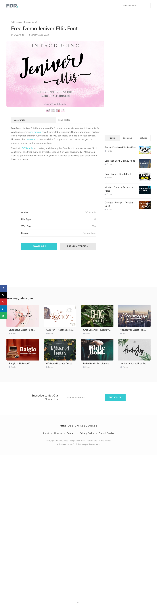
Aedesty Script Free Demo (135, 363)
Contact (71, 433)
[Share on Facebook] (3, 288)
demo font (31, 139)
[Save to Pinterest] (3, 302)
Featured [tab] (142, 137)
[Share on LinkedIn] (3, 309)
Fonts (27, 22)
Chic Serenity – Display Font (98, 330)
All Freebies (16, 22)
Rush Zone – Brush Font (118, 174)
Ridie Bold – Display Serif (97, 363)
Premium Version (77, 246)
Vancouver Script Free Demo (136, 330)
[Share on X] (3, 295)
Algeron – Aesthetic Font (60, 330)
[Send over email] (3, 315)
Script (34, 22)
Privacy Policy (87, 433)
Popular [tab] (112, 137)
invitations (35, 132)
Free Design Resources (78, 425)
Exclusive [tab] (127, 137)
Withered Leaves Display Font (63, 363)
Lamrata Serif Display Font (120, 160)
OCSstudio (27, 148)
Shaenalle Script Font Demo (24, 330)
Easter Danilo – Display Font (120, 147)
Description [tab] (19, 119)
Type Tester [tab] (64, 119)
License (58, 433)
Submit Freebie (106, 433)
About (46, 433)
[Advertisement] (34, 186)
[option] (55, 74)
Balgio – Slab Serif (19, 363)
